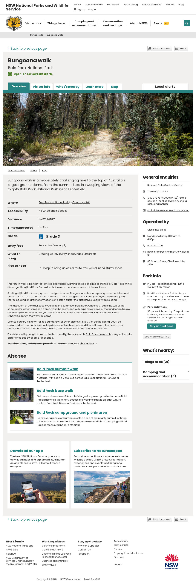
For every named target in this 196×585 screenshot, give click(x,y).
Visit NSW (11, 553)
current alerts (42, 74)
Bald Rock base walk (98, 334)
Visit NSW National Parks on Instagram (17, 579)
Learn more (94, 87)
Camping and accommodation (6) (159, 374)
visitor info (87, 343)
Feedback (83, 553)
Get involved (49, 565)
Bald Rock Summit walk (40, 287)
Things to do (36, 34)
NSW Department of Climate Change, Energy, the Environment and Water (21, 561)
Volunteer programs (53, 545)
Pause (33, 170)
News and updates (88, 545)
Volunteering (130, 4)
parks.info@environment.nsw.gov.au (168, 210)
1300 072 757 (154, 197)
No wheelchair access (53, 211)
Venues (170, 4)
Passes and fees (151, 4)
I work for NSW (92, 579)
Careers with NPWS (52, 549)
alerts (165, 86)
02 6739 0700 (155, 245)
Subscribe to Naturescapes (98, 450)
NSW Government (70, 579)
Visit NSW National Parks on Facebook (9, 579)
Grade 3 (53, 236)
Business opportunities (55, 560)
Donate (118, 564)
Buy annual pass (161, 326)
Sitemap (118, 557)
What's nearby (67, 87)
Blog (181, 4)
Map (114, 87)
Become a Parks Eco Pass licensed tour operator (56, 555)
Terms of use (121, 545)
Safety (77, 4)
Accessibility (121, 541)
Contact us (84, 549)
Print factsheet (161, 48)
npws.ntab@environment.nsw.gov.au (168, 253)
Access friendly (94, 4)
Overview (18, 86)
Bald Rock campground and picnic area (44, 293)
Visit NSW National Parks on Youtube (25, 579)
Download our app (26, 450)
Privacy (118, 549)
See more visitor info (157, 336)
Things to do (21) (156, 362)
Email (183, 48)
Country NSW (81, 202)
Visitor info (41, 87)
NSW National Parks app (19, 545)
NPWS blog (12, 549)
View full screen (16, 170)
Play (44, 170)
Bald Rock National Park (54, 202)
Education (113, 4)
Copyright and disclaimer (128, 553)
